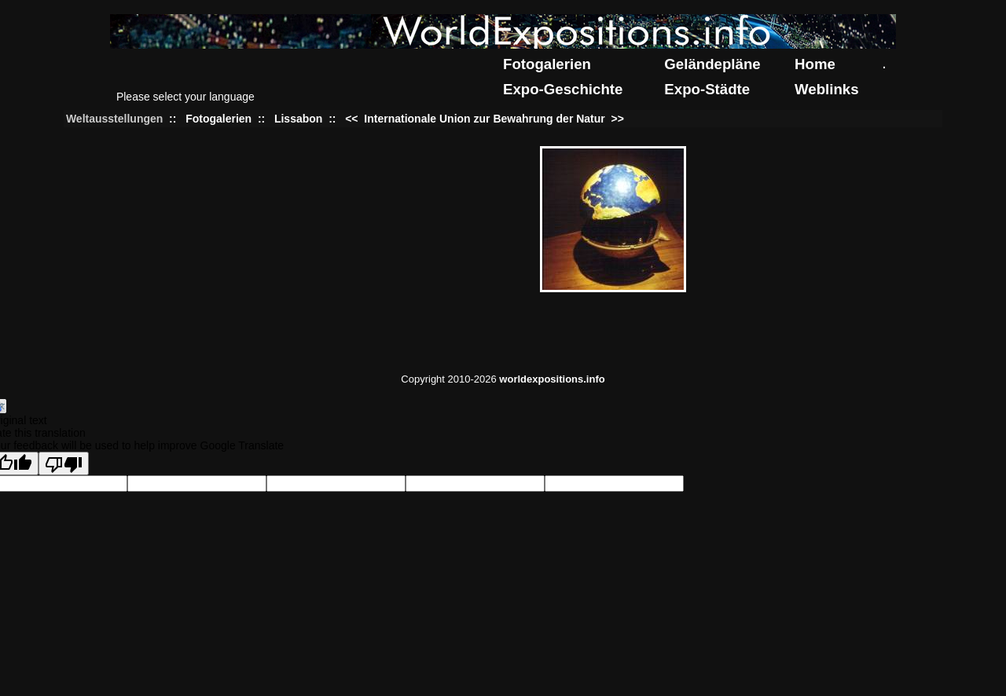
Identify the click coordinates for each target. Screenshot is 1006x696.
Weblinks (827, 89)
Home (815, 64)
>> (616, 118)
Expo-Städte (707, 89)
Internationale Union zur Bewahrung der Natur (484, 118)
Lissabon (298, 118)
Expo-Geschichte (562, 89)
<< (353, 118)
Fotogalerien (547, 64)
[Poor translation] (64, 463)
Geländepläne (712, 64)
